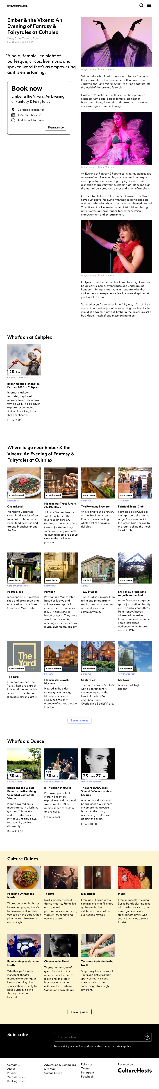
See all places (79, 720)
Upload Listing (53, 1072)
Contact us (13, 1064)
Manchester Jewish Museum (56, 681)
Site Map (50, 1068)
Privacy (11, 1072)
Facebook (87, 1076)
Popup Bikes (15, 591)
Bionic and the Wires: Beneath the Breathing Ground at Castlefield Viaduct (21, 793)
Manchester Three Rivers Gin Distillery (60, 505)
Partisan (49, 591)
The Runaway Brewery (95, 506)
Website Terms (16, 1076)
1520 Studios (89, 591)
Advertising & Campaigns (60, 1064)
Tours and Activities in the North (97, 963)
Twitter (85, 1068)
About (11, 1068)
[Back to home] (17, 5)
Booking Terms (16, 1080)
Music (121, 893)
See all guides (79, 1012)
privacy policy (123, 1046)
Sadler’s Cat (88, 680)
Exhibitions (88, 893)
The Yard (13, 676)
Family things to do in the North (23, 963)
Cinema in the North (56, 961)
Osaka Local (15, 506)
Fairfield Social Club (131, 506)
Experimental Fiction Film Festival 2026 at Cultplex (23, 385)
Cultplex (23, 109)
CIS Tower (124, 680)
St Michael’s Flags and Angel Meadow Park (132, 593)
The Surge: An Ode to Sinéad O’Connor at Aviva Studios (97, 791)
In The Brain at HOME (57, 787)
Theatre (49, 893)
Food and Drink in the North (20, 895)
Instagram (87, 1072)
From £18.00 (56, 127)
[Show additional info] (39, 120)
